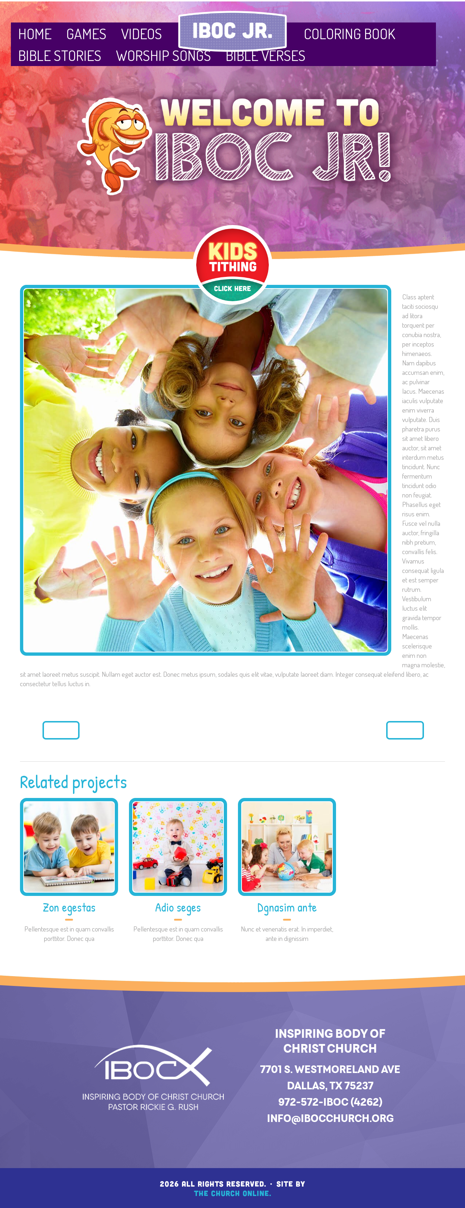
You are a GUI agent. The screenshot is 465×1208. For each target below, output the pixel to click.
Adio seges (178, 907)
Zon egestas (69, 907)
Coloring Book (349, 33)
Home (35, 33)
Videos (141, 33)
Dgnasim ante (287, 907)
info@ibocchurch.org (330, 1118)
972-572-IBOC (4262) (330, 1102)
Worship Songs (163, 55)
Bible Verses (266, 55)
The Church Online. (232, 1192)
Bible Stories (59, 55)
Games (86, 33)
